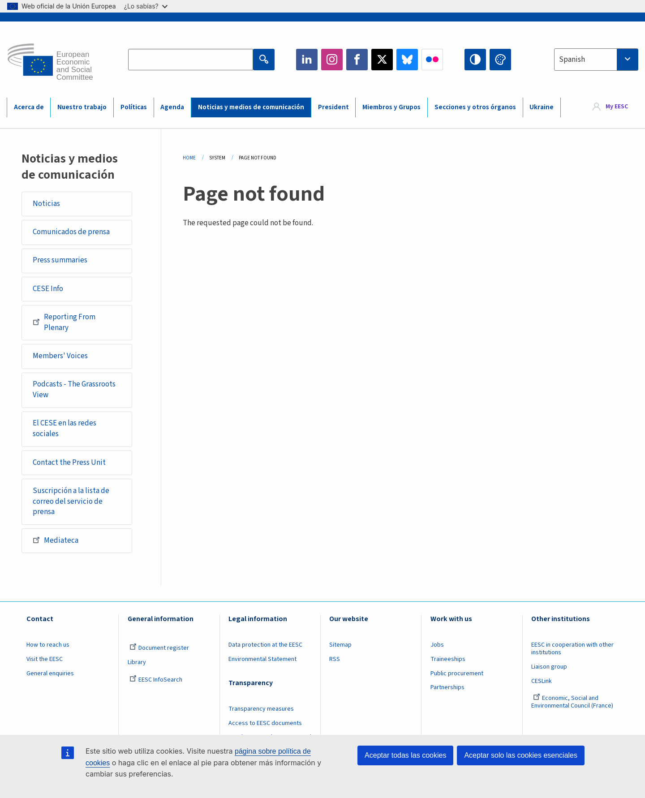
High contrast (475, 59)
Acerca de (29, 107)
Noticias (46, 203)
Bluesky (407, 59)
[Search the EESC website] (190, 59)
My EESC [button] (617, 107)
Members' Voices (60, 356)
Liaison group (549, 666)
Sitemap (340, 644)
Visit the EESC (44, 659)
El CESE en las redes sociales (64, 428)
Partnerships (447, 687)
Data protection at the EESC (265, 644)
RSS (334, 659)
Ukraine (541, 107)
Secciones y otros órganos (475, 107)
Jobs (437, 644)
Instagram (332, 59)
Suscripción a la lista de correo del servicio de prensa (71, 501)
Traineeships (447, 659)
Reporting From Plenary (64, 322)
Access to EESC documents (265, 723)
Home (189, 157)
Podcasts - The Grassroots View (74, 389)
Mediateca (55, 540)
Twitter (382, 59)
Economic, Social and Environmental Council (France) (573, 702)
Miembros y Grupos (391, 107)
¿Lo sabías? (146, 6)
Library (137, 662)
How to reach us (47, 644)
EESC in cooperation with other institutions (572, 648)
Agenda (172, 107)
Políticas (133, 107)
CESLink (541, 681)
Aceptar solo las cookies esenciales (520, 755)
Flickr (432, 59)
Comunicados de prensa (71, 232)
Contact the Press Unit (69, 462)
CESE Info (48, 288)
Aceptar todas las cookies (405, 755)
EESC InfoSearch (155, 679)
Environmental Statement (262, 659)
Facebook (357, 59)
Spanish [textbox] (572, 59)
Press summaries (60, 260)
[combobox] (596, 59)
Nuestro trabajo (82, 107)
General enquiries (50, 673)
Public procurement (456, 673)
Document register (159, 648)
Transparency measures (261, 708)
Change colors (500, 59)
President (333, 107)
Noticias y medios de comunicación (251, 107)
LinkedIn (307, 59)
